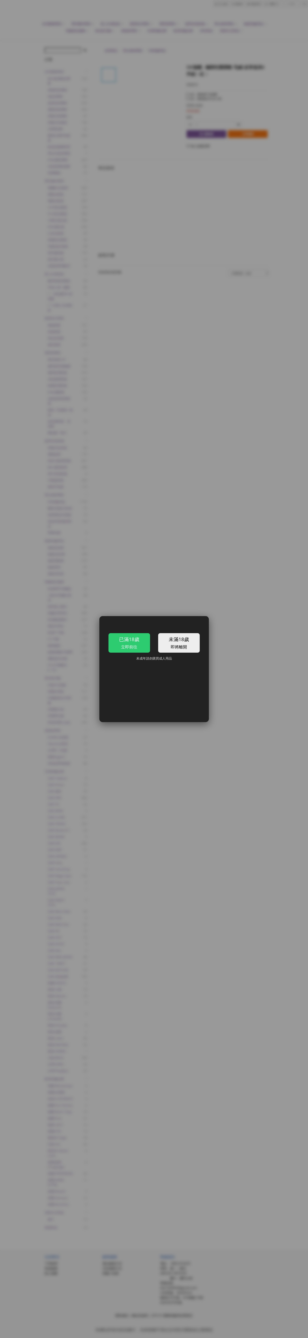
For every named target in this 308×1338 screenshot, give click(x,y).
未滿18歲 (175, 643)
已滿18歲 (133, 643)
